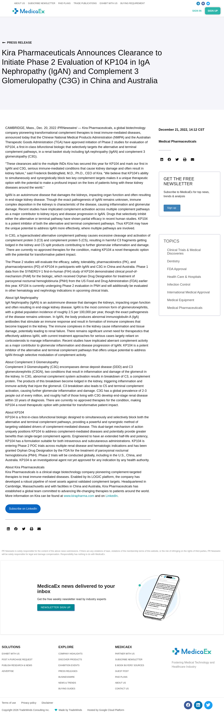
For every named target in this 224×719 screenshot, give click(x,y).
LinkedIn (112, 496)
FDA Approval (177, 269)
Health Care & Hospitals (184, 277)
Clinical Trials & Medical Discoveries (184, 251)
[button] (8, 529)
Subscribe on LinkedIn (23, 508)
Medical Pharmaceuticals (177, 141)
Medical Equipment (180, 300)
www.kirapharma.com (79, 496)
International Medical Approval (188, 292)
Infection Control (178, 284)
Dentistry (173, 261)
